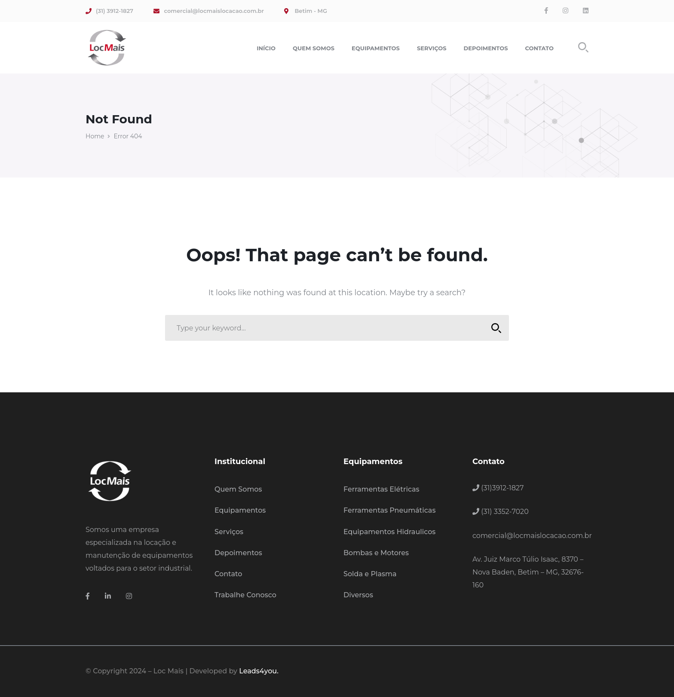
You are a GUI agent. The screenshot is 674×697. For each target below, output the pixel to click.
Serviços (228, 532)
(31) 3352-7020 (500, 511)
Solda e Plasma (370, 574)
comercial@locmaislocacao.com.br (532, 536)
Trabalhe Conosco (245, 595)
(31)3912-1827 (498, 488)
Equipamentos (240, 510)
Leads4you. (258, 671)
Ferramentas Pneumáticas (389, 510)
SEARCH (493, 328)
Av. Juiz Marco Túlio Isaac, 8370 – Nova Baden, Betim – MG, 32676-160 (528, 572)
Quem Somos (238, 489)
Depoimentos (238, 553)
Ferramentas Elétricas (381, 489)
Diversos (358, 595)
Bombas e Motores (376, 553)
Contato (228, 574)
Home (95, 136)
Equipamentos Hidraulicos (389, 532)
